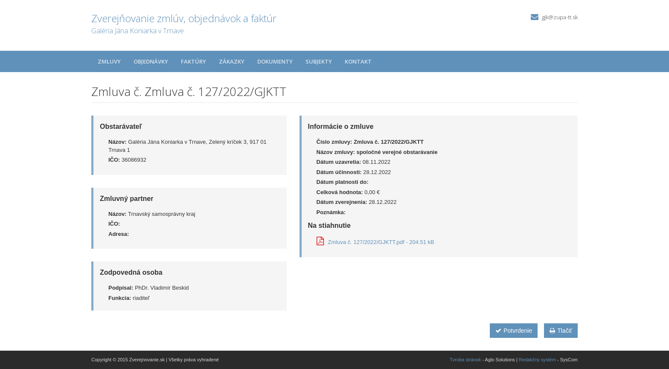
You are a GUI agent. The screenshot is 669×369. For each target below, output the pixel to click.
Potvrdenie (513, 330)
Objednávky (151, 61)
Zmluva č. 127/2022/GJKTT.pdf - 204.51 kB (375, 242)
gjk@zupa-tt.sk (560, 17)
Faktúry (193, 61)
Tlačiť (561, 330)
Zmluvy (109, 61)
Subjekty (318, 61)
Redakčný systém (537, 359)
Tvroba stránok (465, 359)
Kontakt (358, 61)
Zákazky (231, 61)
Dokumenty (275, 61)
